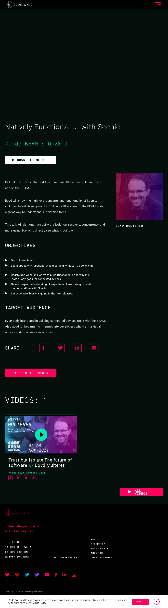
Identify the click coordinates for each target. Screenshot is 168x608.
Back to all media (30, 373)
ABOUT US (97, 553)
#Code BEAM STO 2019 (36, 143)
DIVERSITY (98, 544)
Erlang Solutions (35, 591)
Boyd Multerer (129, 226)
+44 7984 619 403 (19, 531)
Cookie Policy (39, 603)
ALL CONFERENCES (65, 557)
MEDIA (95, 539)
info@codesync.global (22, 526)
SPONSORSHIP (99, 548)
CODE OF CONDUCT (103, 557)
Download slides (33, 160)
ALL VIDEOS (141, 491)
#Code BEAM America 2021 (26, 472)
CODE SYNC (20, 4)
